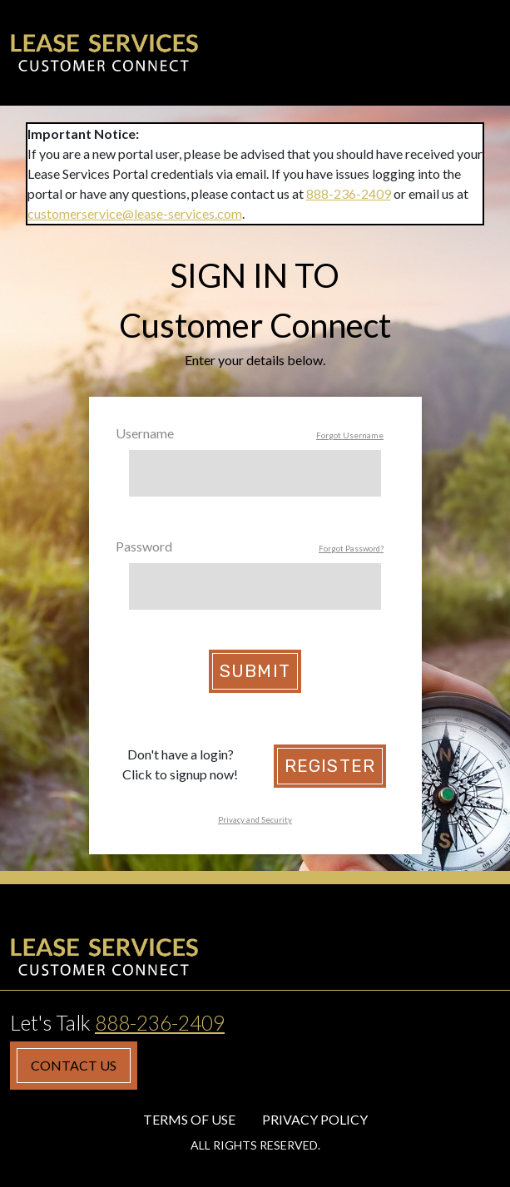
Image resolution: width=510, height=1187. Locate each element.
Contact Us (73, 1065)
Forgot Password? (351, 548)
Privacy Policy (315, 1119)
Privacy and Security (255, 819)
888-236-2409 (348, 193)
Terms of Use (189, 1119)
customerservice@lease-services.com (134, 213)
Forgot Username (350, 435)
